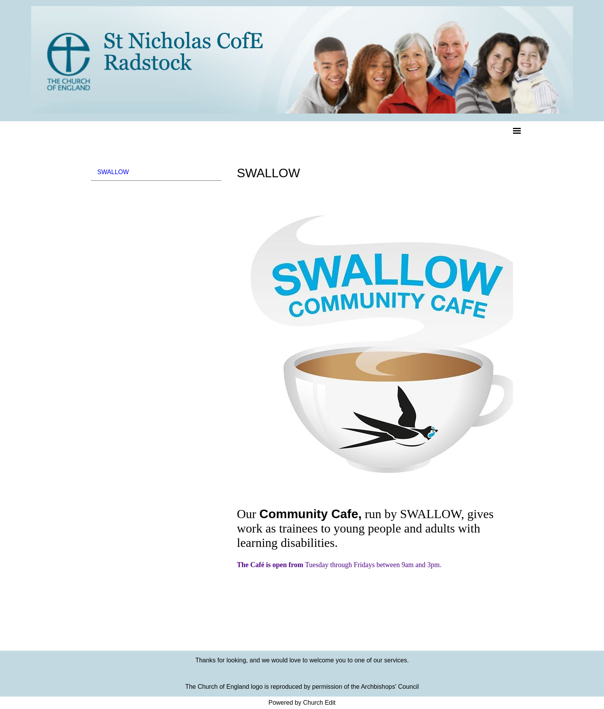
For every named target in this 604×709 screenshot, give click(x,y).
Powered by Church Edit (302, 702)
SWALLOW (113, 172)
